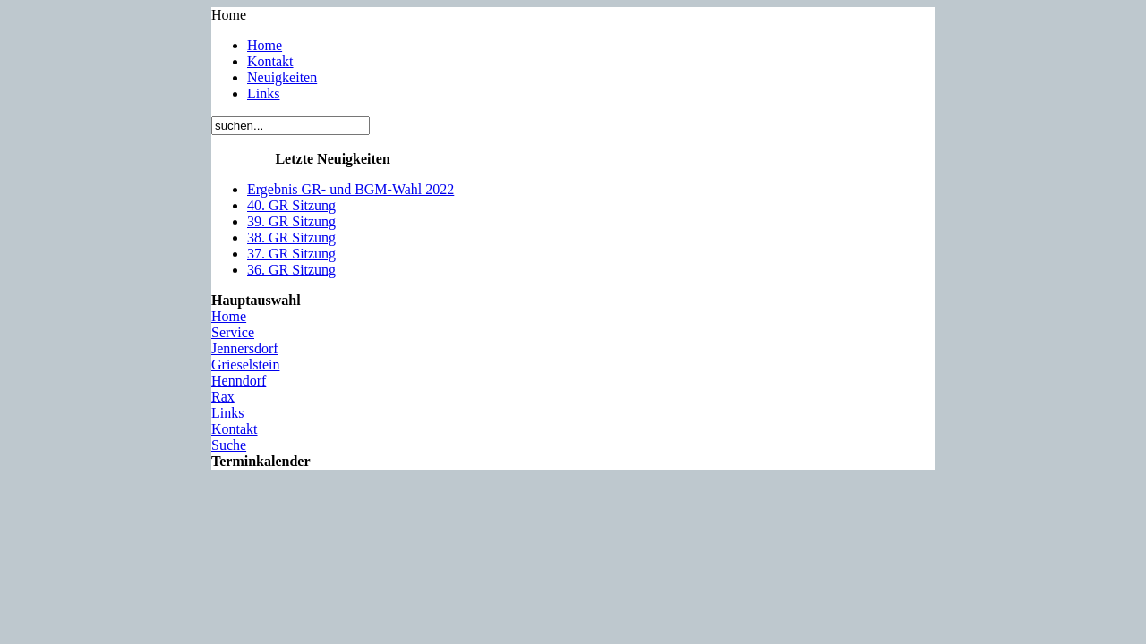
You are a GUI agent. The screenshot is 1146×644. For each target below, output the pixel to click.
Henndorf (238, 380)
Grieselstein (245, 364)
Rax (223, 396)
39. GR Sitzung (291, 221)
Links (263, 93)
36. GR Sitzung (291, 269)
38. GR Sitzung (291, 237)
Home (264, 45)
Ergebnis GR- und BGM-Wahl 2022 (350, 189)
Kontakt (270, 61)
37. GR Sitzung (291, 253)
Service (232, 332)
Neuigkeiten (282, 77)
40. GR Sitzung (291, 205)
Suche (228, 445)
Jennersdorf (244, 348)
